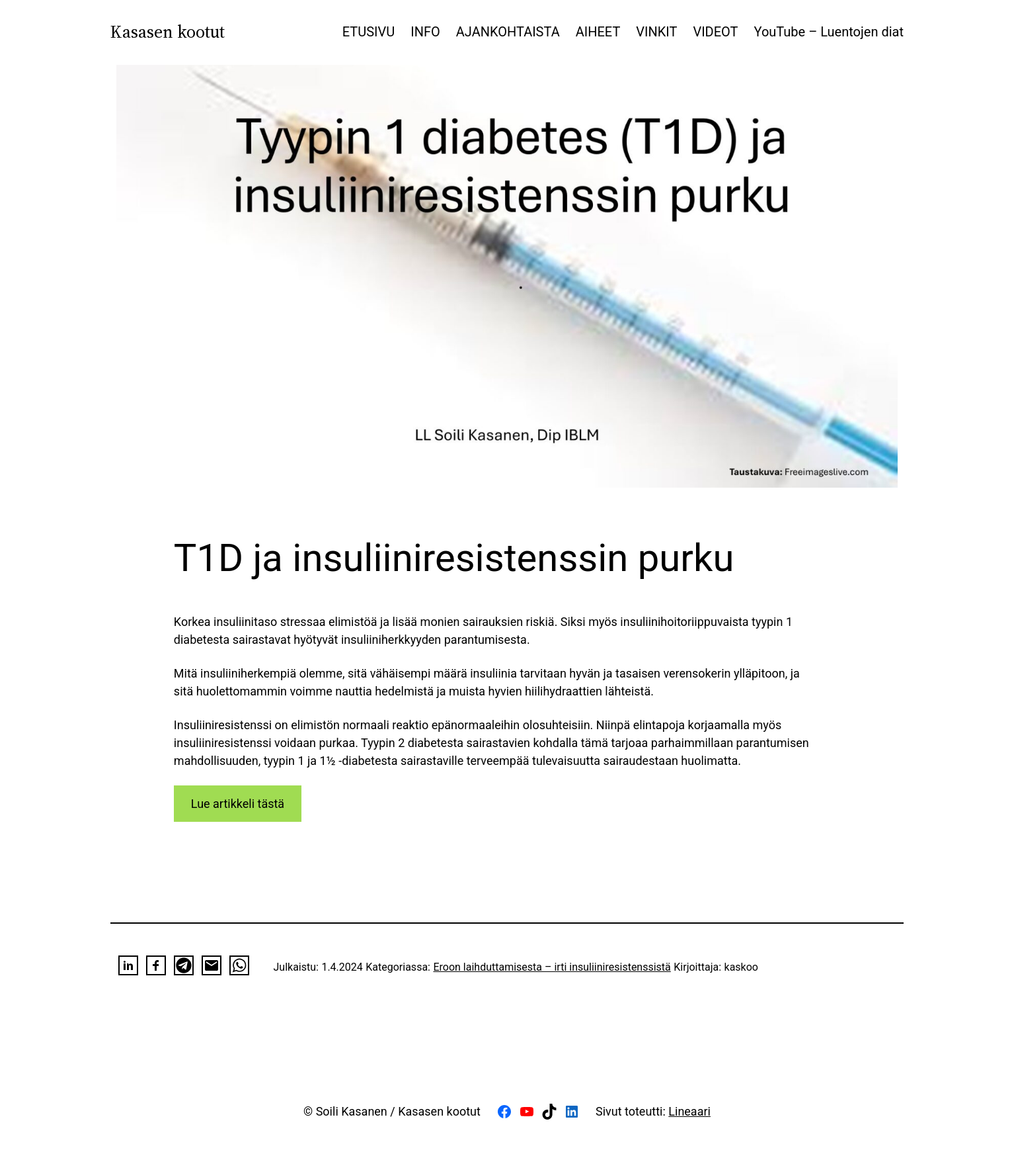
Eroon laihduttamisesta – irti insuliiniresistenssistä (551, 967)
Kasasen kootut (167, 32)
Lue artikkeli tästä (237, 804)
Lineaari (689, 1111)
